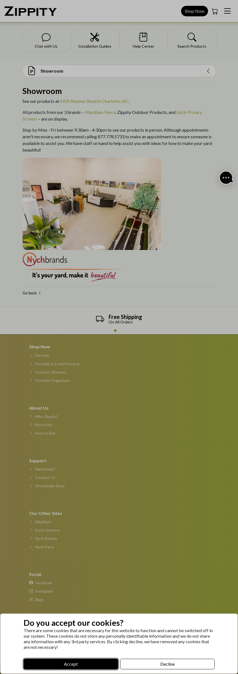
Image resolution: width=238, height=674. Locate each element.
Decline (167, 664)
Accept (71, 664)
